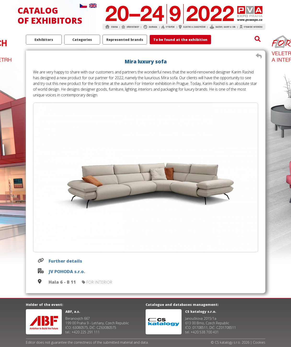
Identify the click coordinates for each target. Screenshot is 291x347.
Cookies (259, 342)
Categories (82, 39)
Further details (65, 261)
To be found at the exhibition (180, 39)
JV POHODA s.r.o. (67, 271)
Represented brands (124, 39)
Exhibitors (43, 39)
